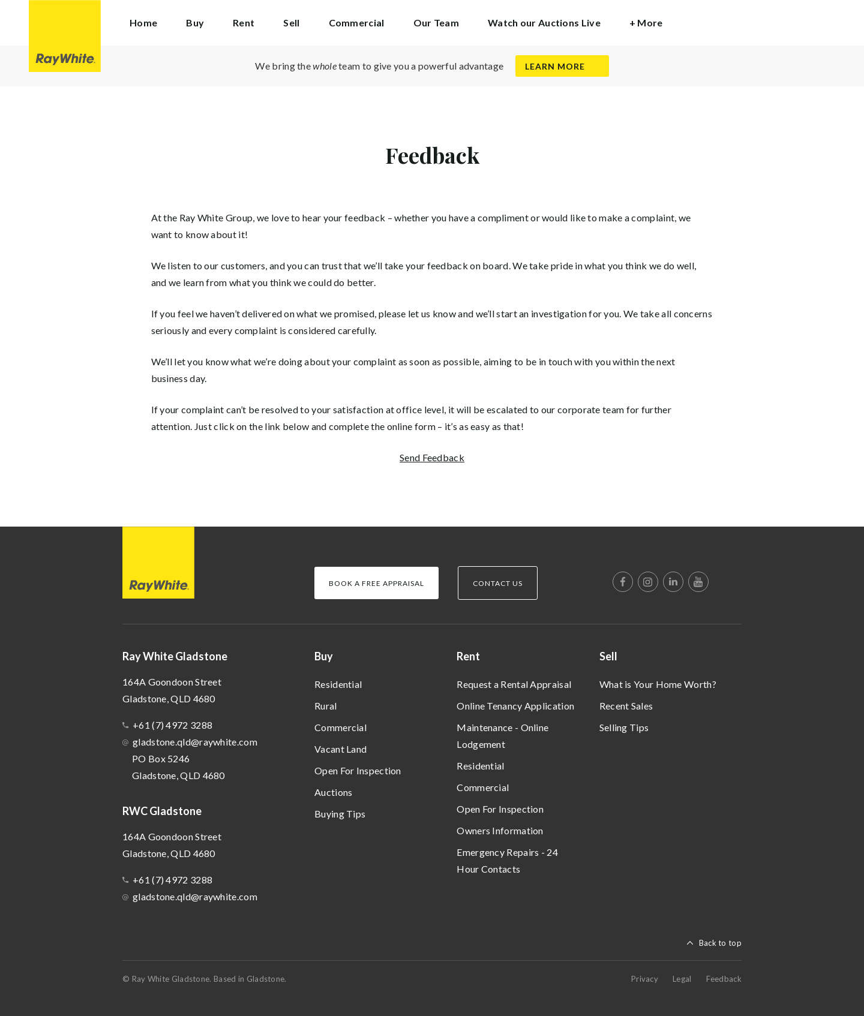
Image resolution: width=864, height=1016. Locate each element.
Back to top (720, 943)
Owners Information (500, 830)
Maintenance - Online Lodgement (502, 736)
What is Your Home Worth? (657, 684)
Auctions (333, 792)
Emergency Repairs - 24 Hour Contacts (507, 860)
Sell (608, 656)
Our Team (436, 22)
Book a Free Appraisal (376, 583)
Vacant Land (340, 749)
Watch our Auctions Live (544, 22)
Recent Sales (626, 705)
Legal (682, 979)
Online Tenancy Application (515, 705)
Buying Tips (339, 813)
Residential (338, 684)
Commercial (357, 22)
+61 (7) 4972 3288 (172, 725)
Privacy (644, 979)
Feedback (724, 979)
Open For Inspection (357, 770)
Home (143, 22)
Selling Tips (624, 727)
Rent (468, 656)
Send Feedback (432, 457)
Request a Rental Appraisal (514, 684)
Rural (325, 705)
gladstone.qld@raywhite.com (195, 741)
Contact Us (498, 583)
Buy (323, 656)
